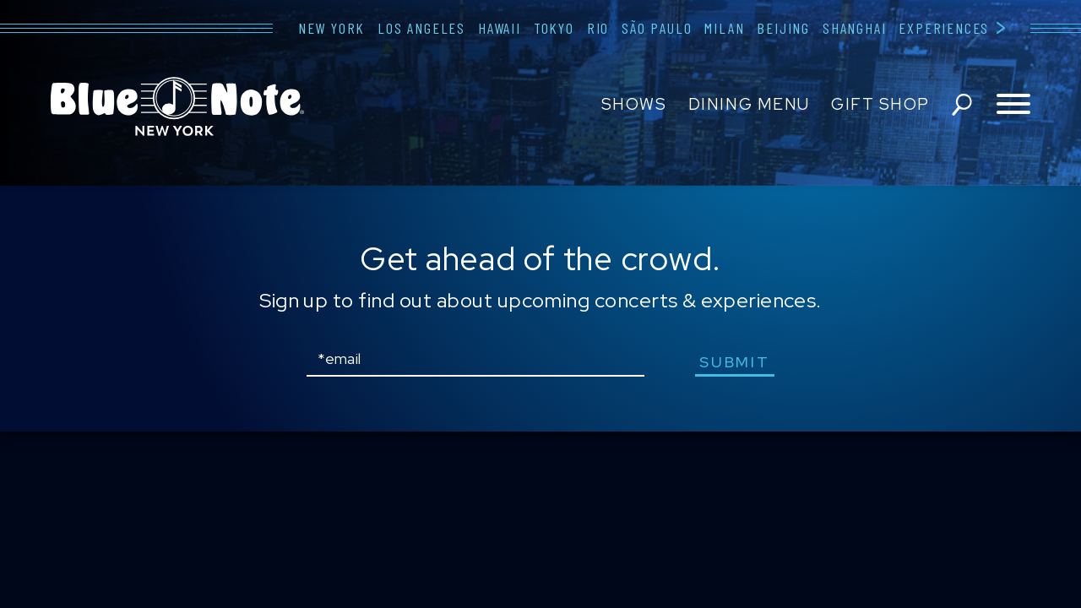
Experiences (944, 28)
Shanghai (854, 28)
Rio (598, 28)
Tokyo (554, 28)
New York (331, 28)
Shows (634, 104)
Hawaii (499, 28)
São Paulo (657, 28)
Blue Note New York (177, 106)
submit (734, 362)
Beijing (783, 28)
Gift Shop (880, 104)
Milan (724, 28)
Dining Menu (749, 104)
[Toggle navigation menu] (1013, 105)
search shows (962, 105)
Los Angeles (421, 28)
